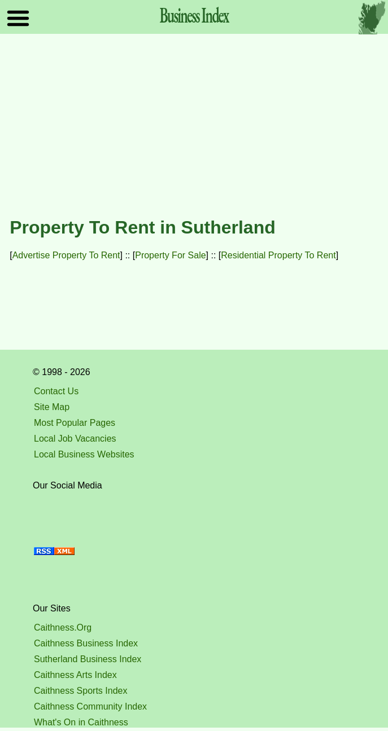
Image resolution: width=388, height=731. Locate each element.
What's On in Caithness (81, 722)
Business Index (193, 14)
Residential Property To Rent (278, 255)
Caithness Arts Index (75, 675)
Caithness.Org (62, 627)
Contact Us (56, 391)
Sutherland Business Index (87, 659)
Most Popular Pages (74, 423)
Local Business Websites (84, 454)
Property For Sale (170, 255)
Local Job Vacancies (75, 438)
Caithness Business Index (86, 643)
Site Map (51, 407)
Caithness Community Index (90, 706)
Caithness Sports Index (80, 690)
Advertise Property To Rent (66, 255)
